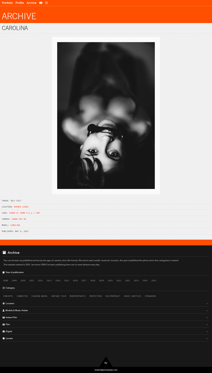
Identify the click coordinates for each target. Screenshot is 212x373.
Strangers (150, 296)
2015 (66, 280)
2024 (145, 280)
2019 (101, 280)
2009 (14, 280)
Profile (20, 3)
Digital (105, 331)
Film (105, 324)
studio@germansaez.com (106, 370)
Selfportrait (112, 296)
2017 (84, 280)
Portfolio (7, 3)
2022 (127, 280)
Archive (31, 3)
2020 (110, 280)
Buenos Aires (21, 207)
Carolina (15, 225)
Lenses (105, 338)
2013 (49, 280)
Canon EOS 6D (19, 219)
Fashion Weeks (39, 296)
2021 (118, 280)
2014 (57, 280)
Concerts (8, 296)
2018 (92, 280)
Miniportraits (78, 296)
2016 (75, 280)
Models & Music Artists (105, 310)
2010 (23, 280)
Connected (22, 296)
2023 (136, 280)
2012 (40, 280)
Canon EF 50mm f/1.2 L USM (24, 213)
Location (105, 303)
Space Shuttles (132, 296)
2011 (31, 280)
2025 (153, 280)
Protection (95, 296)
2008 (5, 280)
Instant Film (58, 296)
